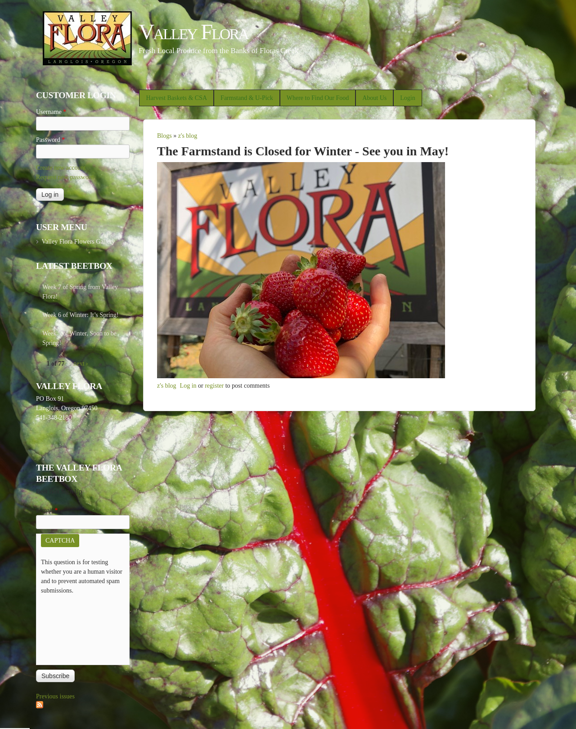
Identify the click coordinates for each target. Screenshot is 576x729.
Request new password (65, 177)
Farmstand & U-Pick (246, 98)
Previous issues (55, 696)
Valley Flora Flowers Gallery (78, 241)
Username (51, 112)
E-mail (47, 510)
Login (407, 98)
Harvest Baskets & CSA (176, 98)
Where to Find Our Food (318, 98)
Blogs (164, 135)
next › (80, 363)
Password (50, 139)
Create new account (61, 167)
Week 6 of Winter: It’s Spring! (80, 315)
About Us (374, 98)
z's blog (188, 135)
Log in (188, 385)
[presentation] (78, 627)
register (214, 385)
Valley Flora (193, 31)
